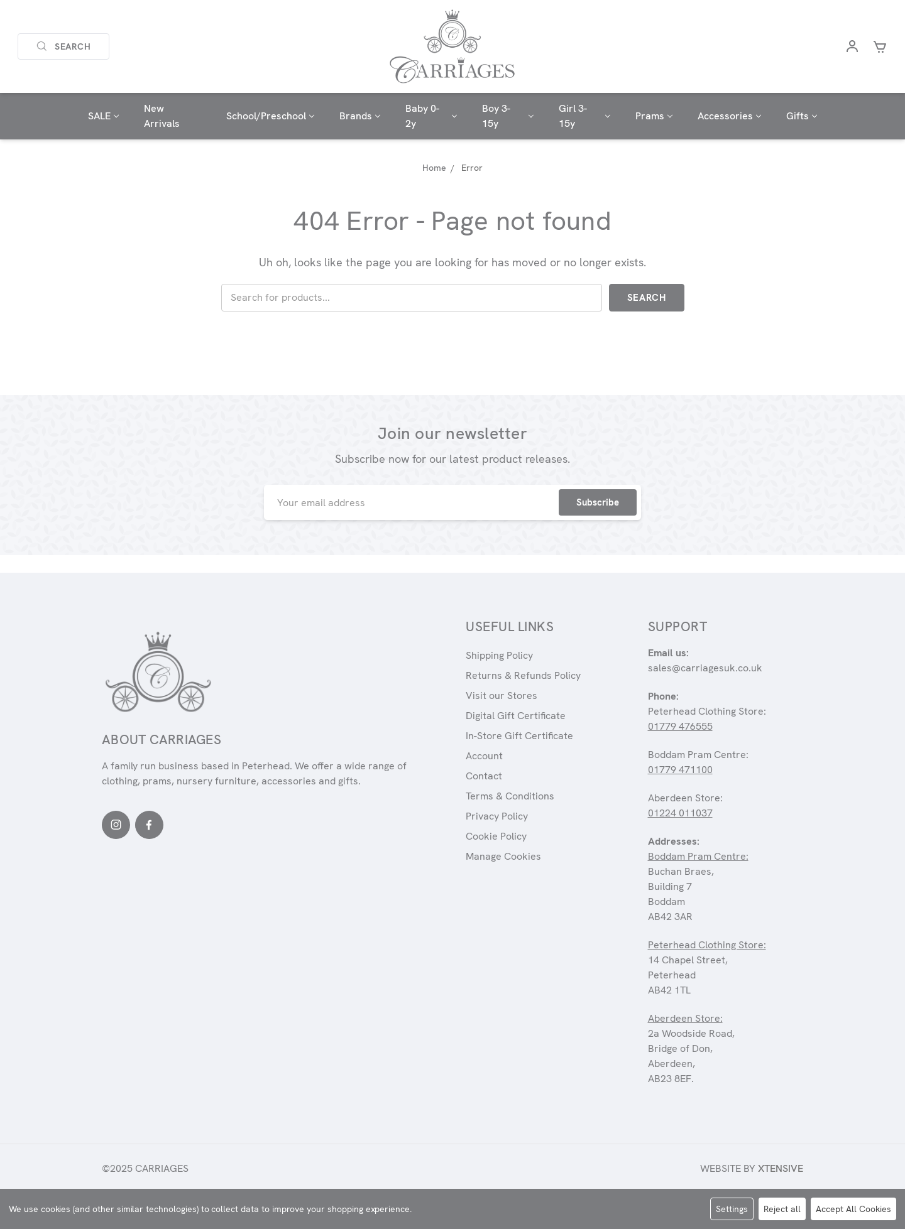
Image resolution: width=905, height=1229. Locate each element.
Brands (359, 115)
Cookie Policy (496, 836)
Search (63, 46)
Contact (484, 775)
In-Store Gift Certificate (519, 735)
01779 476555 (680, 726)
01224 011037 (680, 813)
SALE (103, 115)
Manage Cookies (503, 856)
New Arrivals (162, 116)
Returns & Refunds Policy (523, 675)
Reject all (782, 1209)
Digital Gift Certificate (516, 715)
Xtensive (780, 1168)
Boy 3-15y (508, 116)
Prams (653, 115)
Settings (732, 1209)
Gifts (801, 115)
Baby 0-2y (431, 116)
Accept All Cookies (853, 1209)
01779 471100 (680, 769)
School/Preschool (270, 115)
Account (484, 755)
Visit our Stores (501, 695)
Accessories (729, 115)
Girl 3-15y (584, 116)
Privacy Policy (497, 816)
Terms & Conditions (510, 796)
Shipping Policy (499, 655)
